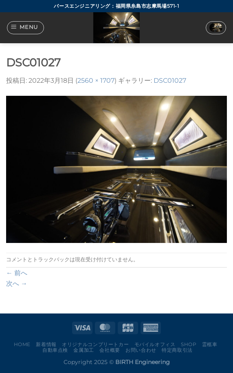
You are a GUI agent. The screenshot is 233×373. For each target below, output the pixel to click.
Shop (188, 344)
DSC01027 (170, 80)
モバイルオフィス (155, 344)
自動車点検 (55, 350)
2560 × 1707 (95, 80)
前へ (16, 273)
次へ (16, 283)
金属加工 (83, 350)
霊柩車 (210, 344)
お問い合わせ (140, 350)
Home (22, 344)
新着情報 (46, 344)
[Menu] (25, 27)
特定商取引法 (177, 350)
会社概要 (109, 350)
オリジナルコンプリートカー (95, 344)
